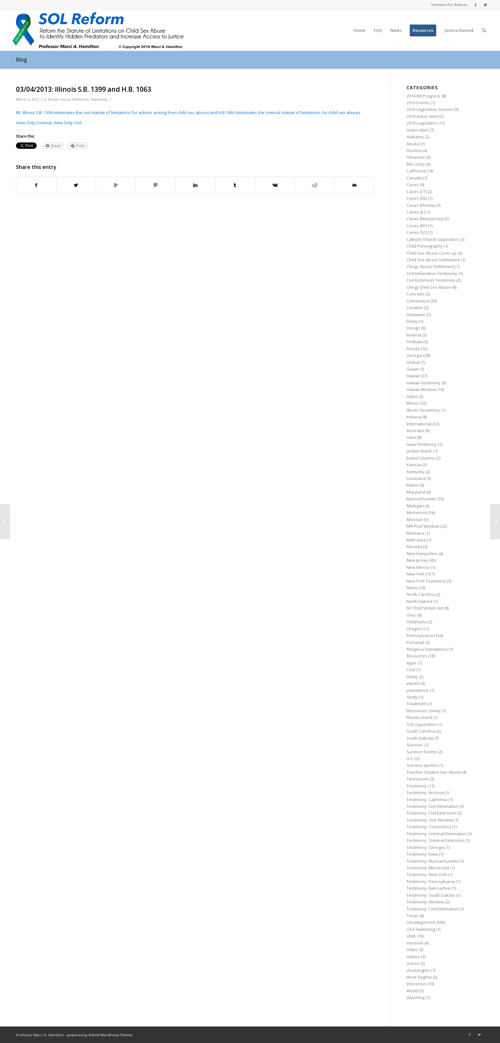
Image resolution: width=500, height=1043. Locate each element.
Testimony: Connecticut (429, 826)
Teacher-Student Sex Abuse (434, 772)
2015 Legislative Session (430, 109)
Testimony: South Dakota (431, 895)
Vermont (415, 943)
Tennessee (418, 779)
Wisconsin (416, 984)
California (416, 171)
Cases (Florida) (421, 205)
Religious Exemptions (427, 649)
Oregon (414, 629)
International (419, 424)
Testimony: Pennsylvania (431, 881)
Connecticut (418, 301)
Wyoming (415, 997)
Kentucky (415, 471)
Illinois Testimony (74, 99)
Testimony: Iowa (422, 854)
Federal (414, 335)
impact (413, 683)
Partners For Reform (449, 4)
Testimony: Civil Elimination (432, 806)
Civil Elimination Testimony (432, 273)
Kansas (414, 464)
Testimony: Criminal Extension (435, 840)
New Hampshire (422, 553)
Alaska (413, 144)
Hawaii (413, 376)
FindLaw (414, 341)
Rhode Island (419, 717)
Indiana (414, 417)
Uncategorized (421, 922)
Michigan (415, 506)
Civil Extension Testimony (431, 280)
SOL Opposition (422, 724)
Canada (414, 178)
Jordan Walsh (419, 451)
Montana (415, 533)
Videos (413, 957)
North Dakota (419, 601)
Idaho (412, 396)
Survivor (415, 745)
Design (413, 328)
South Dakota (420, 738)
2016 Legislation (422, 123)
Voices (413, 963)
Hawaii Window (421, 389)
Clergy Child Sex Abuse (429, 287)
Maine (413, 485)
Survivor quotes (422, 765)
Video (412, 949)
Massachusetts (421, 499)
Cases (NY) (417, 225)
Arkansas (416, 157)
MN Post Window (423, 526)
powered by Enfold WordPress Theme (99, 1034)
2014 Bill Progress (423, 96)
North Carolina (421, 594)
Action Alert (417, 130)
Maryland (416, 492)
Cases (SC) (417, 232)
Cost (411, 669)
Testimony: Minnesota (428, 868)
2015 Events (418, 102)
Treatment (417, 703)
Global (413, 362)
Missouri (415, 519)
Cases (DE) (417, 198)
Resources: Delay (423, 710)
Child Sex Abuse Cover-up (432, 253)
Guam (412, 369)
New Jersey (417, 560)
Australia (415, 430)
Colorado (415, 294)
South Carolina (421, 731)
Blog (21, 59)
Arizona (414, 150)
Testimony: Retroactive (429, 888)
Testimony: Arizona (425, 792)
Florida (413, 348)
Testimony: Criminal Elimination (436, 834)
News (412, 587)
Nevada (414, 546)
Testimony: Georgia (425, 847)
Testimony (99, 99)
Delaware (416, 314)
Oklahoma (417, 622)
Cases (413, 184)
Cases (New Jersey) (425, 218)
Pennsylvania (420, 635)
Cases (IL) (416, 212)
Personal (415, 642)
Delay (412, 321)
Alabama (415, 137)
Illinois (53, 99)
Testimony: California (427, 799)
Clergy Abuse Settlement (430, 266)
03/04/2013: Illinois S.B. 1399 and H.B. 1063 (83, 89)
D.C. (410, 758)
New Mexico (418, 567)
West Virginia (419, 977)
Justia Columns (421, 458)
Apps (411, 663)
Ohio (411, 615)
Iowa (411, 437)
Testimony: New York (427, 874)
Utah (411, 936)
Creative (415, 307)
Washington (418, 970)
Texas (412, 915)
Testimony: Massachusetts (432, 861)
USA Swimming (421, 929)
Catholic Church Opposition (433, 239)
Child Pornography (425, 246)
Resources (417, 656)
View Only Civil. (68, 123)
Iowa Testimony (422, 444)
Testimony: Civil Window (430, 820)
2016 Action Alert (422, 116)
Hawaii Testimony (424, 383)
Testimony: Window (425, 902)
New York (416, 574)
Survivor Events (422, 752)
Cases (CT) (417, 191)
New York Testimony (426, 581)
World (412, 991)
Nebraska (416, 540)
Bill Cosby (416, 164)
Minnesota (417, 512)
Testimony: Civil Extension (431, 813)
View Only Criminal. (34, 123)
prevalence (418, 690)
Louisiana (416, 478)
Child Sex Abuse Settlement (433, 260)
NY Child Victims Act (425, 608)
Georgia (414, 355)
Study (412, 697)
